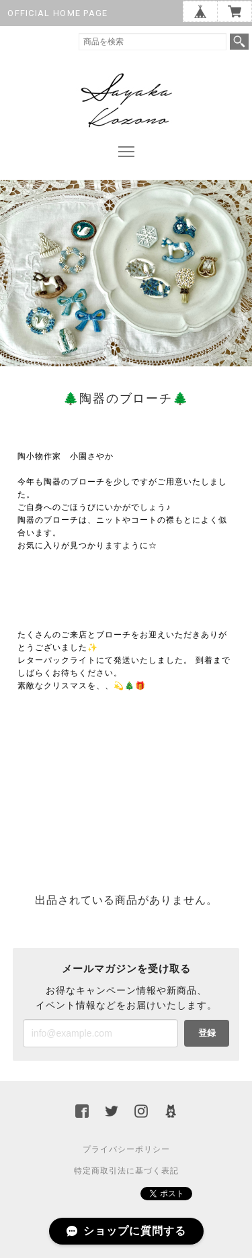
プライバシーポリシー (126, 1149)
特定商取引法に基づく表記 (126, 1170)
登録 (207, 1033)
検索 (239, 42)
